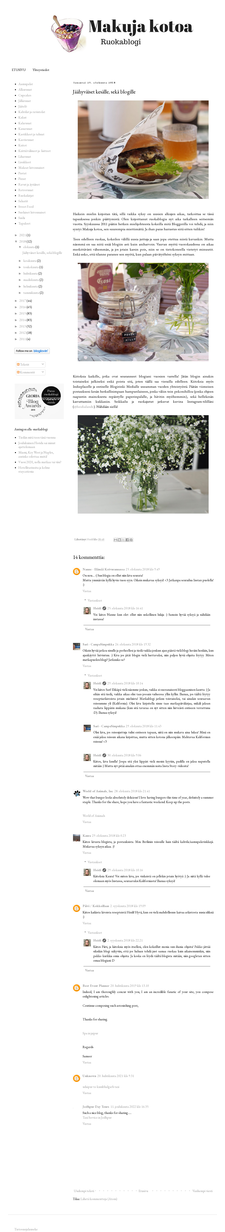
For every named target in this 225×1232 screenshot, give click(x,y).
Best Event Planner (96, 986)
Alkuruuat (25, 89)
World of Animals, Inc (98, 791)
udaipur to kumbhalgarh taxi (101, 1087)
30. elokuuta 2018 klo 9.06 (124, 755)
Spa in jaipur (90, 1033)
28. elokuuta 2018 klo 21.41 (132, 791)
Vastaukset (95, 600)
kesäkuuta (30, 261)
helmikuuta (30, 286)
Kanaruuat (25, 129)
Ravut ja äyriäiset (29, 184)
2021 (23, 235)
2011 (23, 339)
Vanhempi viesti (202, 1191)
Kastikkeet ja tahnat (31, 134)
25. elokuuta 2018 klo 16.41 (125, 608)
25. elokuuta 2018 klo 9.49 (143, 569)
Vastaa (87, 591)
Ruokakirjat (26, 195)
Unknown (89, 1076)
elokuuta (29, 247)
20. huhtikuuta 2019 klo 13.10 (129, 986)
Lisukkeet (24, 162)
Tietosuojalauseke (26, 1229)
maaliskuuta (31, 280)
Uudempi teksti (84, 1191)
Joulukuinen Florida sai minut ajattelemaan (36, 445)
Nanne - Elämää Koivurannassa (104, 569)
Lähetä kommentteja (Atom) (99, 1199)
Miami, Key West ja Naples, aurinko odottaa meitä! (36, 454)
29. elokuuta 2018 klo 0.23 (109, 835)
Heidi (97, 608)
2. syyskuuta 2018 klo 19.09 (128, 906)
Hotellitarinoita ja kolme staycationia (34, 469)
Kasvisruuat (26, 140)
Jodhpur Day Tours (96, 1106)
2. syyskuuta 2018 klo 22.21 (125, 940)
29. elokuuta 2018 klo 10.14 (125, 683)
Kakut (22, 117)
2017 (23, 301)
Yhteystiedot (41, 70)
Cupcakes (24, 95)
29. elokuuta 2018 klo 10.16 (125, 870)
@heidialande (84, 406)
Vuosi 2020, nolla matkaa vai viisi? (39, 462)
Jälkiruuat (24, 101)
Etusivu (143, 1191)
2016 (23, 307)
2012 (23, 333)
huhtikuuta (30, 273)
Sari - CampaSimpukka (98, 644)
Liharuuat (24, 156)
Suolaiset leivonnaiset (32, 212)
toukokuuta (31, 267)
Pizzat (22, 179)
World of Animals (94, 816)
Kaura (87, 835)
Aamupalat (25, 84)
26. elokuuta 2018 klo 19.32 (133, 644)
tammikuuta (31, 293)
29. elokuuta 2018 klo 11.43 (143, 726)
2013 (23, 326)
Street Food (26, 206)
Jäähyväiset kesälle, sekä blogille (42, 253)
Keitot (22, 145)
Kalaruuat (25, 123)
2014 (23, 320)
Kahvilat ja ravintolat (31, 112)
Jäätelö (22, 106)
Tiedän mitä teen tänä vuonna (37, 437)
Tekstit (23, 364)
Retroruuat (25, 190)
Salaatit (23, 201)
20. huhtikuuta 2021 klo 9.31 (115, 1076)
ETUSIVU (19, 70)
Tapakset (24, 223)
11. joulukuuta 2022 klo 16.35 (129, 1106)
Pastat (22, 173)
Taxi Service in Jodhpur (97, 1117)
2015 (23, 313)
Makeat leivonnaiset (31, 167)
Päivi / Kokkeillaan (96, 906)
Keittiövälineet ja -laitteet (34, 151)
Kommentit (26, 372)
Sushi (21, 218)
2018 (23, 241)
